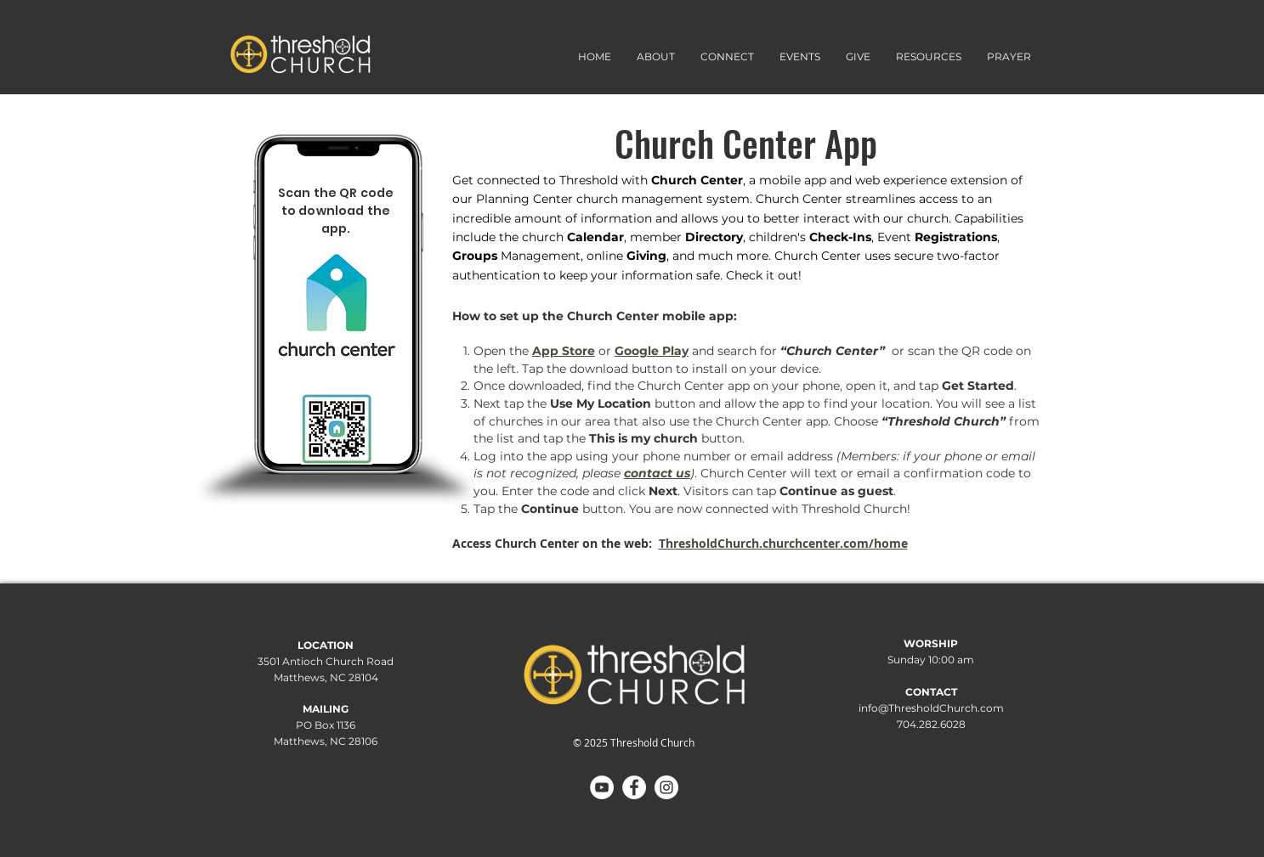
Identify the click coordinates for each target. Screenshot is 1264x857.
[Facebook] (634, 787)
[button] (727, 56)
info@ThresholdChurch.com (931, 708)
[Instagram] (666, 787)
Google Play (652, 350)
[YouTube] (602, 787)
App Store (563, 350)
